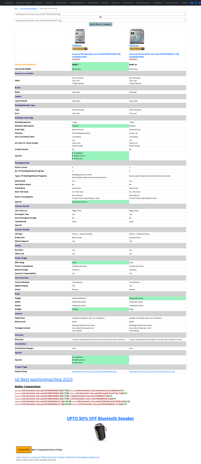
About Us (26, 457)
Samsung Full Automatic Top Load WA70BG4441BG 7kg (94, 371)
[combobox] (100, 14)
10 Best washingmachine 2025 (44, 379)
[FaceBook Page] (192, 2)
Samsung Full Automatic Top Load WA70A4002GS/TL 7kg (152, 371)
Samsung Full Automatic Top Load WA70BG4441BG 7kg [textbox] (38, 14)
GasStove (115, 3)
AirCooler (49, 3)
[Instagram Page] (196, 2)
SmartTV (184, 3)
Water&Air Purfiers (23, 3)
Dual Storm (78, 158)
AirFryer (104, 3)
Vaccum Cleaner (171, 3)
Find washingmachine (28, 8)
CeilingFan (157, 3)
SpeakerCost (94, 457)
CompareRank (81, 457)
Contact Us (35, 457)
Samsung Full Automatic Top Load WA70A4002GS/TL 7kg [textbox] (38, 20)
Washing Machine (77, 3)
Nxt (16, 8)
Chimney (38, 3)
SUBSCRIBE (24, 449)
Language (9, 3)
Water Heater (61, 3)
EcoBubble (78, 153)
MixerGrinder (128, 3)
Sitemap (61, 457)
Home (18, 457)
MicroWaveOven (143, 3)
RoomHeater (93, 3)
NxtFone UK (70, 457)
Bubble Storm (79, 156)
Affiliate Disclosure (48, 457)
